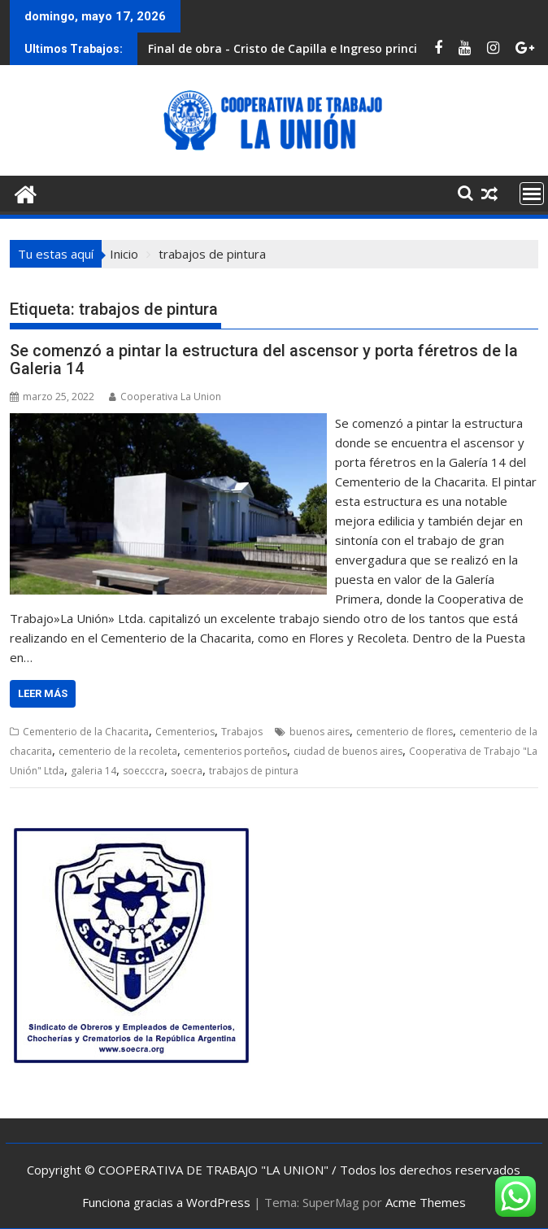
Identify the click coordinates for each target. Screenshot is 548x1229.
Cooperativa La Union (165, 396)
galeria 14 (93, 771)
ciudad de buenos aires (348, 751)
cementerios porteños (235, 751)
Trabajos (242, 732)
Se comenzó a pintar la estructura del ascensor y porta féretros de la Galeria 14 (264, 359)
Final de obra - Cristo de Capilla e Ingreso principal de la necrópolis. (339, 48)
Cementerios (185, 732)
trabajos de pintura (253, 771)
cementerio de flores (404, 732)
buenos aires (319, 732)
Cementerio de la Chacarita (86, 732)
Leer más (42, 693)
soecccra (143, 771)
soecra (186, 771)
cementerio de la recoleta (118, 751)
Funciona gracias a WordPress (166, 1202)
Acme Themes (425, 1202)
